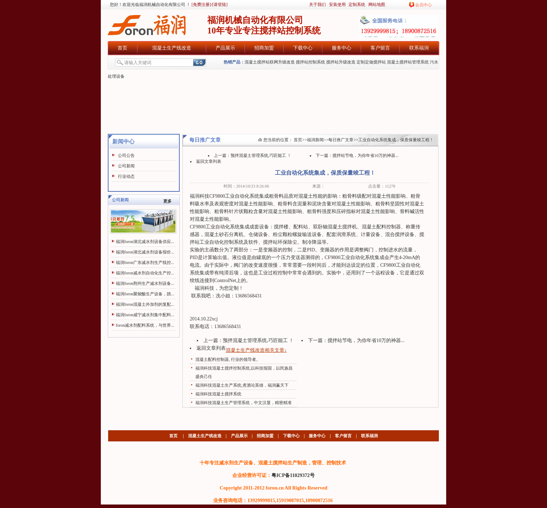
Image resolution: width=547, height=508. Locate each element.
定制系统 (357, 4)
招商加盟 (264, 48)
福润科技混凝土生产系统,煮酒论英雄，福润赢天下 (242, 385)
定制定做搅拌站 (371, 62)
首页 (122, 48)
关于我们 (317, 4)
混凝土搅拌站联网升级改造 (270, 62)
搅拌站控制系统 (310, 62)
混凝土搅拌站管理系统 (408, 62)
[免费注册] (200, 4)
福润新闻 (315, 139)
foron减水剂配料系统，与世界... (145, 325)
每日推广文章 (340, 139)
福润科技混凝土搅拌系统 (218, 394)
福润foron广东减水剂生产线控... (145, 262)
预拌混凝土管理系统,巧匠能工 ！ (261, 155)
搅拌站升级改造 (340, 62)
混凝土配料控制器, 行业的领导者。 (227, 359)
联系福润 (419, 48)
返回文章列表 (208, 161)
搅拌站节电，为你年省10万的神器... (365, 155)
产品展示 (225, 48)
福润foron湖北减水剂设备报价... (145, 252)
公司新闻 (126, 166)
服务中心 (341, 48)
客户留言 (380, 48)
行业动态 (126, 176)
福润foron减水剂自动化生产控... (145, 273)
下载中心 (303, 48)
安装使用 (337, 4)
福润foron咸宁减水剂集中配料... (145, 314)
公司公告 (126, 155)
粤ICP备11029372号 (293, 475)
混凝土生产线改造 (171, 48)
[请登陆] (219, 4)
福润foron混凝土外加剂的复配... (145, 304)
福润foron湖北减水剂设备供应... (145, 241)
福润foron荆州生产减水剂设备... (145, 283)
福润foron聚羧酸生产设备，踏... (145, 293)
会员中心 (423, 4)
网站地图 (376, 4)
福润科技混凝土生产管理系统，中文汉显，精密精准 (243, 402)
